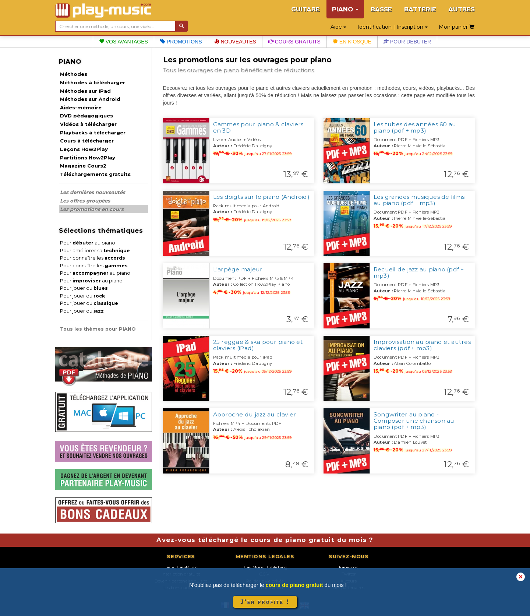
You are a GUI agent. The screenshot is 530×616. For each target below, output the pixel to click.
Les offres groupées (85, 201)
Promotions (181, 42)
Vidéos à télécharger (88, 124)
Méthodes (73, 74)
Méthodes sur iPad (85, 91)
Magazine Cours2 (83, 166)
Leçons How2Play (84, 149)
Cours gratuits (294, 42)
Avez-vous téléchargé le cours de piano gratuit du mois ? (264, 539)
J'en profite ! (265, 602)
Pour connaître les (92, 258)
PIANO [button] (345, 9)
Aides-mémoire (81, 107)
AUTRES (461, 9)
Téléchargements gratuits (95, 174)
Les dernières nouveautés (92, 192)
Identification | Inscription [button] (392, 27)
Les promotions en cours (92, 209)
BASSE (381, 9)
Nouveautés (235, 42)
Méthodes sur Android (90, 99)
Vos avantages (123, 42)
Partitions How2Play (87, 158)
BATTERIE (420, 9)
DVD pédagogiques (86, 116)
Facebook (348, 567)
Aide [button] (338, 27)
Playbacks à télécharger (93, 132)
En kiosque (352, 42)
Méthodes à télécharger (92, 82)
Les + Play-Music (181, 567)
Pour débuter (407, 42)
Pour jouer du (84, 288)
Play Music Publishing (265, 567)
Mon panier (456, 27)
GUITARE (305, 9)
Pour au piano (87, 243)
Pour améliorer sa (95, 250)
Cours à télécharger (87, 141)
